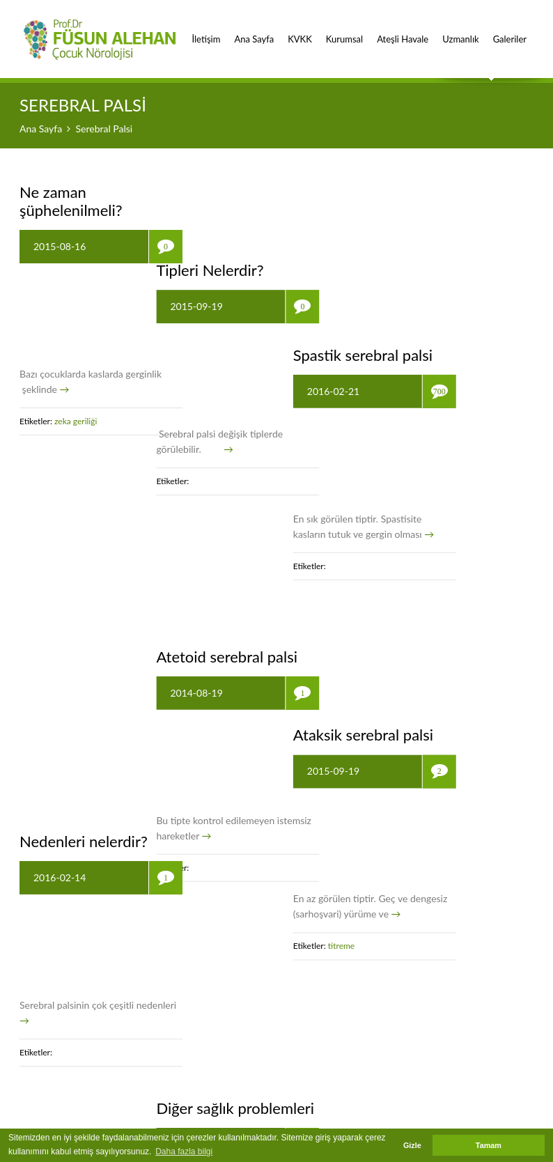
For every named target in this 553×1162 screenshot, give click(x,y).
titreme (419, 672)
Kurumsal (344, 31)
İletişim (206, 31)
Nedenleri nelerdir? (84, 479)
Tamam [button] (488, 1145)
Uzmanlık (460, 31)
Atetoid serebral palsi (265, 460)
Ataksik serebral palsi (441, 460)
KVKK (300, 31)
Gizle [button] (412, 1145)
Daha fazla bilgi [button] (183, 1151)
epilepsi (421, 959)
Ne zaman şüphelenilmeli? (71, 201)
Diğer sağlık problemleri (274, 729)
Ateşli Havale (402, 31)
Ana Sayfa (254, 31)
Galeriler (510, 31)
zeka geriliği (76, 421)
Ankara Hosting (436, 1121)
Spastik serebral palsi (440, 192)
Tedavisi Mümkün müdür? (429, 738)
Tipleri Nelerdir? (248, 192)
